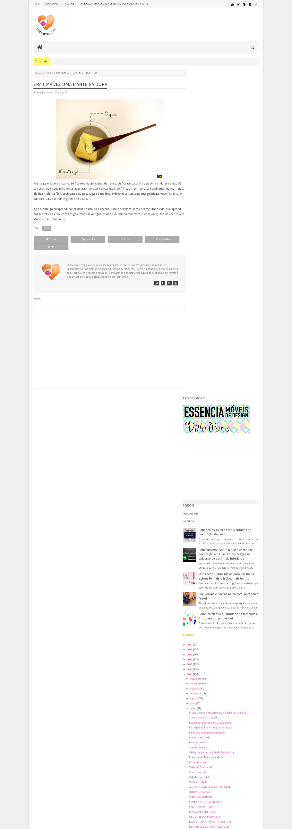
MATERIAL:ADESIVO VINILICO (209, 682)
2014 (198, 340)
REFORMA (253, 705)
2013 (198, 345)
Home (38, 73)
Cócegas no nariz (207, 443)
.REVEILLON (207, 653)
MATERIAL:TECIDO (224, 693)
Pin (167, 239)
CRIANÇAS (221, 658)
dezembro (204, 359)
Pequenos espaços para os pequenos (218, 403)
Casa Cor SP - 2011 (208, 418)
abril (201, 538)
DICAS (49, 73)
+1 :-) (107, 239)
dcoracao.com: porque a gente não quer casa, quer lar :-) (113, 4)
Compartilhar (77, 239)
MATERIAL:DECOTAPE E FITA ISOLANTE (236, 686)
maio (201, 533)
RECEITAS (238, 704)
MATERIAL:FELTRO (201, 689)
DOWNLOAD (249, 665)
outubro (203, 369)
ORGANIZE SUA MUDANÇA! (212, 497)
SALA (215, 708)
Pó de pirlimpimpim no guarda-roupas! (219, 408)
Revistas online (205, 423)
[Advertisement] (107, 339)
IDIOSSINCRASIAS (207, 473)
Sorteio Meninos (206, 428)
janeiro (202, 553)
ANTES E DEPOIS (224, 653)
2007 (198, 574)
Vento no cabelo (206, 463)
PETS (230, 697)
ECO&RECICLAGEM (203, 670)
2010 (198, 559)
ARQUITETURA (243, 653)
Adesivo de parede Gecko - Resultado (218, 468)
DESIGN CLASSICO (205, 665)
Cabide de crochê (207, 458)
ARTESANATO (198, 658)
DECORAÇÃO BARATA (205, 662)
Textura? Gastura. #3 (209, 448)
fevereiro (203, 548)
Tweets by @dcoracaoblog (206, 743)
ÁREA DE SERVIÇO (223, 712)
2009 (198, 564)
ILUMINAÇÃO (228, 679)
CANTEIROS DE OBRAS (210, 488)
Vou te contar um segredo (212, 398)
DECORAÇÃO (247, 657)
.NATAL (196, 653)
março (202, 543)
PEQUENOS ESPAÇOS (215, 697)
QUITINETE (223, 705)
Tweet (47, 239)
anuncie (69, 4)
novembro (204, 364)
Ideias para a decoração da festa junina (219, 433)
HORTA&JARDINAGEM (246, 675)
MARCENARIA (250, 679)
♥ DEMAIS (203, 522)
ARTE (255, 653)
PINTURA (240, 697)
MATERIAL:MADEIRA (223, 690)
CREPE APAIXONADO (208, 478)
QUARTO (210, 701)
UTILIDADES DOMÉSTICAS (202, 712)
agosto (202, 379)
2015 (198, 335)
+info (36, 4)
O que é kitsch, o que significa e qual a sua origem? (225, 393)
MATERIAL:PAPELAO (201, 693)
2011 (198, 355)
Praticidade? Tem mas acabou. (214, 438)
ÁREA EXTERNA (239, 712)
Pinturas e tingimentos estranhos (215, 413)
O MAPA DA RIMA (207, 517)
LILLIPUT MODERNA (208, 512)
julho (201, 384)
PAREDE (196, 697)
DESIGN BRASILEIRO (246, 662)
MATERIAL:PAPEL (247, 689)
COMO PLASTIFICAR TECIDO (213, 483)
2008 (198, 569)
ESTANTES (241, 670)
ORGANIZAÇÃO (248, 693)
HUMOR (195, 679)
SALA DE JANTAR (231, 708)
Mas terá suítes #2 (207, 527)
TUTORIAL (251, 708)
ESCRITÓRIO (226, 670)
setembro (204, 374)
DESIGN (227, 662)
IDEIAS (210, 679)
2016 (198, 330)
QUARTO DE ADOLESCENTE (231, 701)
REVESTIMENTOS (200, 708)
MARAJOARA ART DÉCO (210, 492)
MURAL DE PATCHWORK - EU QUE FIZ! (218, 502)
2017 (198, 325)
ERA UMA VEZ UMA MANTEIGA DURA (217, 507)
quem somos (52, 4)
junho (201, 389)
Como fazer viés (206, 453)
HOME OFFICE (225, 675)
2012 (198, 350)
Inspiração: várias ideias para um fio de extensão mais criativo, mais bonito (232, 255)
